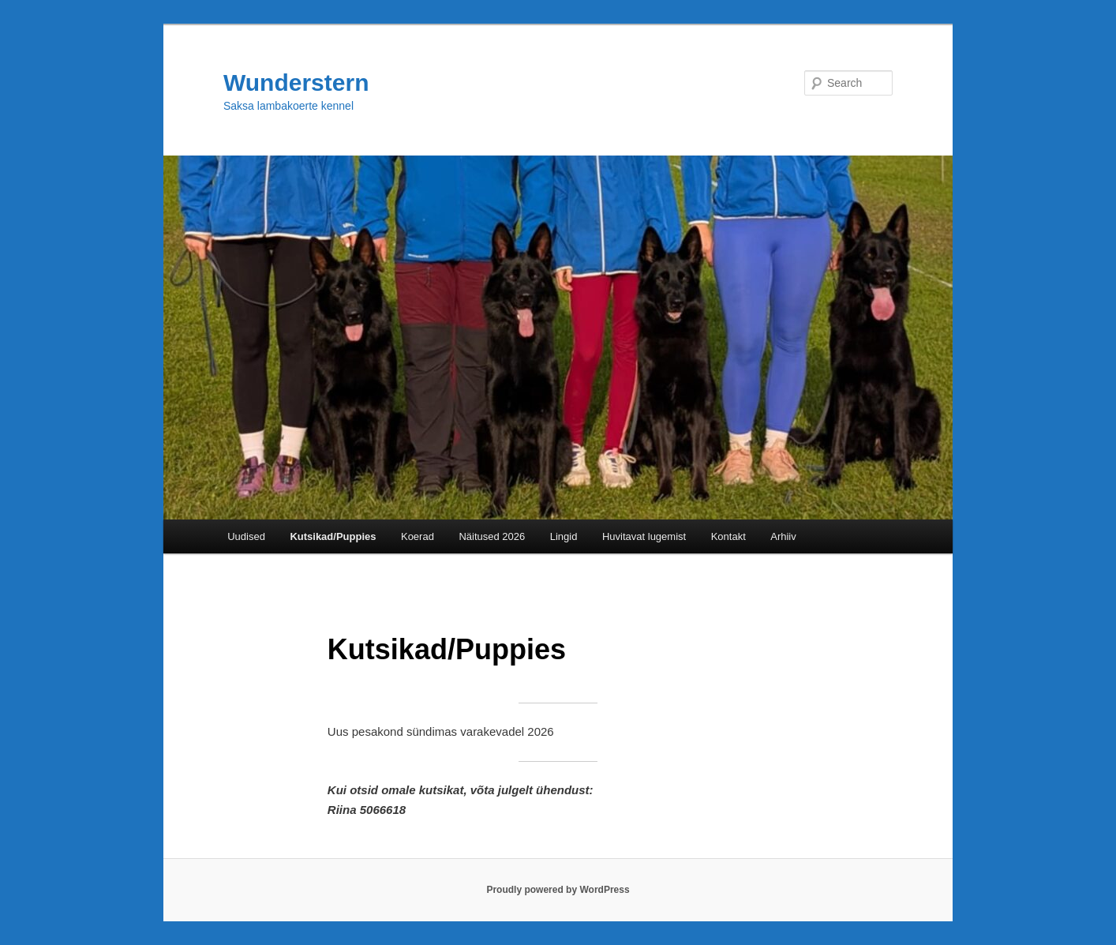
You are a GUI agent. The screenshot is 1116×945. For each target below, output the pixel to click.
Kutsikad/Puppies (333, 536)
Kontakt (728, 536)
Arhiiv (783, 536)
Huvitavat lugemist (644, 536)
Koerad (417, 536)
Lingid (564, 536)
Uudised (246, 536)
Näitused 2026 (492, 536)
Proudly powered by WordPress (557, 889)
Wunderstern (296, 82)
